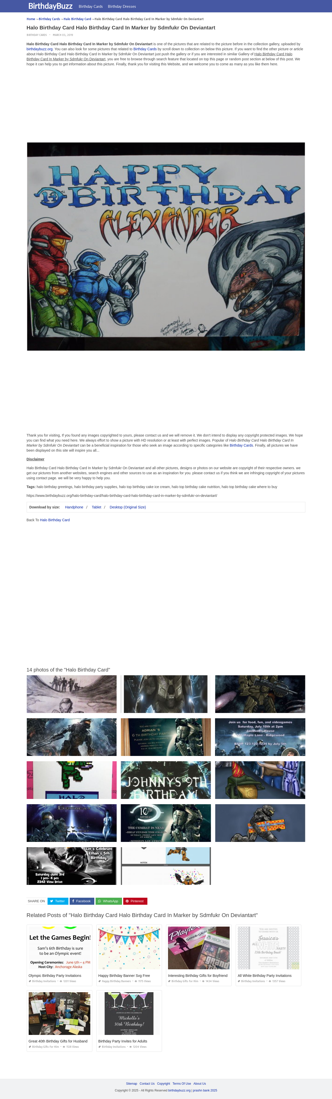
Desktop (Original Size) (128, 507)
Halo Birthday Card (55, 520)
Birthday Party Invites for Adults (122, 1041)
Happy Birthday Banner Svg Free (124, 976)
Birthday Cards (92, 6)
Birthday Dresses (123, 6)
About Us (199, 1083)
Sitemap (131, 1083)
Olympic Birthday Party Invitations (55, 976)
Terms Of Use (182, 1083)
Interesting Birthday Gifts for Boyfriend (198, 976)
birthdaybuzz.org (40, 49)
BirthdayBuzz (51, 5)
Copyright (163, 1083)
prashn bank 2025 (205, 1090)
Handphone (74, 507)
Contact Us (147, 1083)
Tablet (96, 507)
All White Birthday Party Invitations (265, 976)
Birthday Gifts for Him (183, 981)
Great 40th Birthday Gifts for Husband (58, 1041)
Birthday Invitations (42, 981)
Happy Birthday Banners (114, 981)
